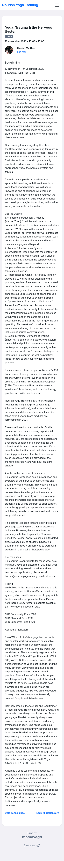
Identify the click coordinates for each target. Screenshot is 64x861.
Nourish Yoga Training (20, 5)
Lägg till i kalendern (47, 812)
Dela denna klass (15, 812)
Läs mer (21, 51)
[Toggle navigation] (57, 5)
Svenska (32, 845)
